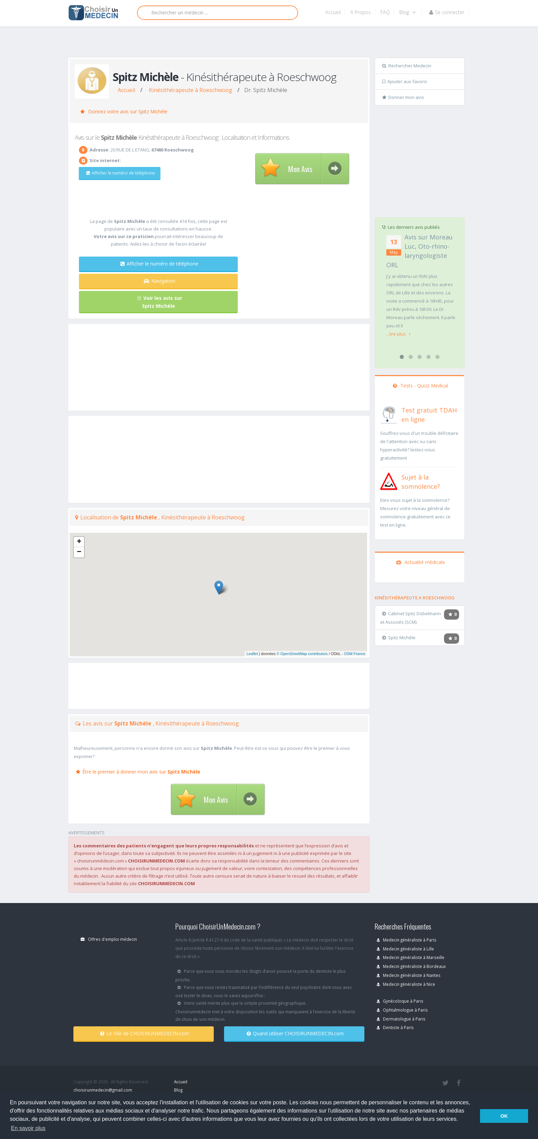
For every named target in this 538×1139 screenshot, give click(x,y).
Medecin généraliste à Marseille (410, 957)
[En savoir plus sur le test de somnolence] (388, 480)
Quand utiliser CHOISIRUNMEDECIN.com (295, 1033)
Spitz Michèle (399, 637)
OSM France (354, 654)
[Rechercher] (217, 12)
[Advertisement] (266, 44)
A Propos (360, 12)
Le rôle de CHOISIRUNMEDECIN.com (144, 1033)
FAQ (385, 12)
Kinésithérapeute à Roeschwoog (190, 90)
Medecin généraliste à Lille (405, 948)
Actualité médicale (420, 562)
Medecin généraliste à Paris (406, 940)
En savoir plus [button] (28, 1128)
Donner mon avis (403, 97)
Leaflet (252, 654)
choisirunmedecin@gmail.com (102, 1090)
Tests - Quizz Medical (420, 385)
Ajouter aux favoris (404, 81)
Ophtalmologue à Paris (402, 1010)
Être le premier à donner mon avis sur (138, 771)
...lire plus (398, 334)
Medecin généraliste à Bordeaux (411, 966)
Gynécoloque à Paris (400, 1001)
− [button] (79, 552)
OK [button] (504, 1116)
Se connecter (446, 12)
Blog (407, 12)
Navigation (159, 281)
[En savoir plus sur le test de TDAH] (388, 413)
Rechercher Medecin (406, 66)
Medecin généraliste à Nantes (409, 975)
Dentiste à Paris (395, 1027)
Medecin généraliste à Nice (406, 984)
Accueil (333, 12)
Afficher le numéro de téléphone (117, 173)
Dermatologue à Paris (401, 1019)
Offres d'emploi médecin (109, 939)
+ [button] (79, 542)
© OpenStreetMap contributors (302, 654)
